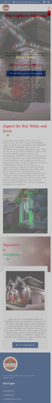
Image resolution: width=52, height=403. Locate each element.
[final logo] (6, 8)
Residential (8, 389)
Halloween (8, 402)
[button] (49, 8)
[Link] (26, 291)
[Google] (48, 2)
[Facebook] (44, 2)
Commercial (9, 394)
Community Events (12, 398)
